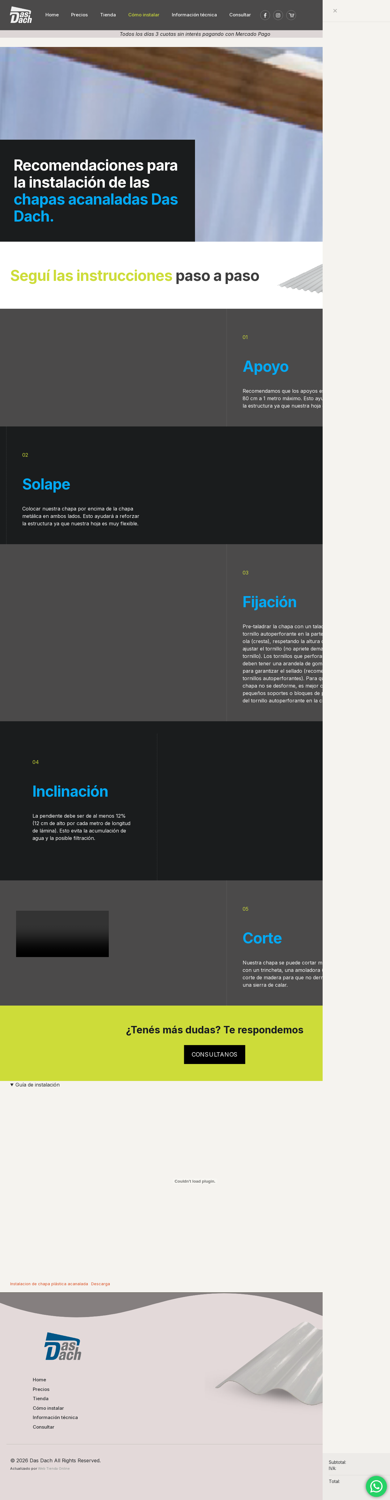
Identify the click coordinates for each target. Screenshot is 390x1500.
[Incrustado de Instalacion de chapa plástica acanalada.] (195, 1180)
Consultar (43, 1425)
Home (39, 1378)
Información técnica (55, 1416)
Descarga (100, 1282)
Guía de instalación (37, 1083)
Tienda (41, 1397)
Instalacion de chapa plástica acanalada (49, 1282)
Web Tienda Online (54, 1467)
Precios (41, 1388)
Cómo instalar (48, 1406)
